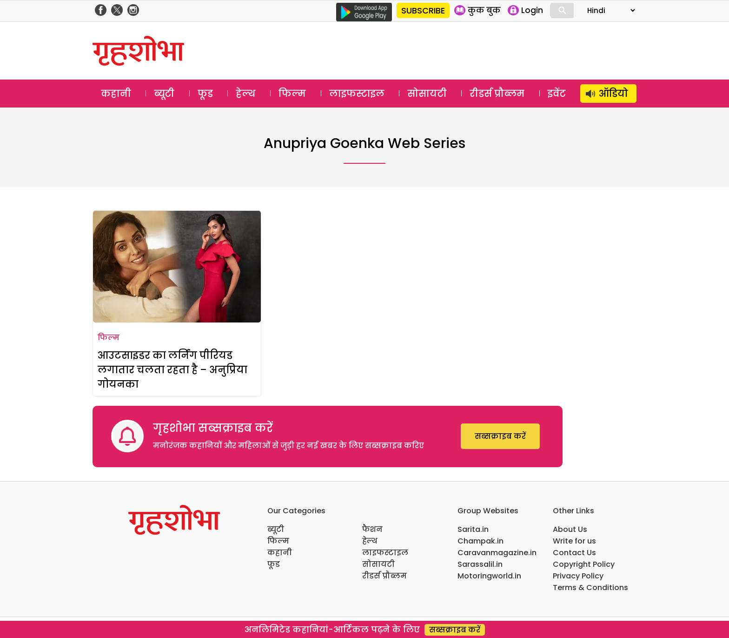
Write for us (574, 541)
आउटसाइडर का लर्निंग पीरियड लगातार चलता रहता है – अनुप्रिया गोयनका (172, 370)
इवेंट (557, 93)
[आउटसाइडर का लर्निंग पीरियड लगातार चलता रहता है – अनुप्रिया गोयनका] (177, 266)
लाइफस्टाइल (356, 93)
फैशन (372, 529)
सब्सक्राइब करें (500, 436)
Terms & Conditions (590, 587)
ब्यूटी (164, 93)
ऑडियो (613, 93)
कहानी (116, 93)
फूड (205, 93)
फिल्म (292, 93)
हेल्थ (246, 93)
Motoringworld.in (489, 576)
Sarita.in (473, 529)
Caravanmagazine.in (497, 552)
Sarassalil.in (480, 564)
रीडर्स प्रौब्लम (497, 93)
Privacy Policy (578, 576)
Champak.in (480, 541)
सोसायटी (427, 93)
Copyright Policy (584, 564)
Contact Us (574, 552)
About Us (570, 529)
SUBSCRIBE (423, 10)
